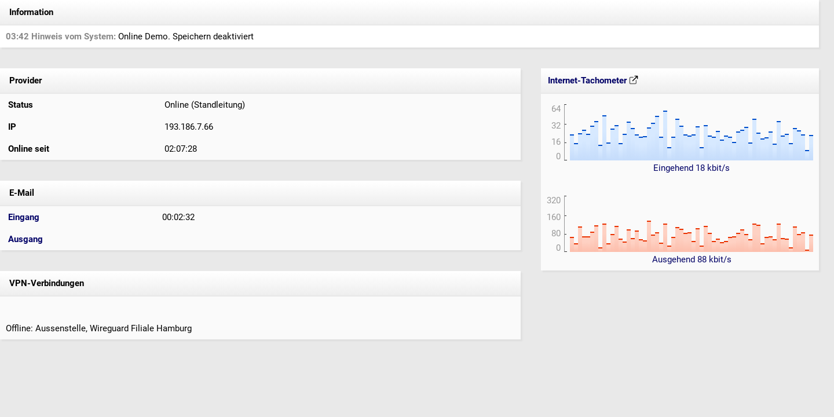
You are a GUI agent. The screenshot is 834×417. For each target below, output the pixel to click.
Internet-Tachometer (593, 80)
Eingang (23, 217)
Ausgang (25, 239)
